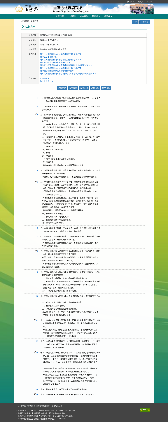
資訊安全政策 (57, 406)
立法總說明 (44, 78)
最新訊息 (60, 16)
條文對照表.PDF (46, 81)
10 (37, 296)
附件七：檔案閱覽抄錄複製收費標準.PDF (57, 71)
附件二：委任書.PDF (48, 57)
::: (123, 2)
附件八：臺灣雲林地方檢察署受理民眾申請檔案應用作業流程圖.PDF (68, 74)
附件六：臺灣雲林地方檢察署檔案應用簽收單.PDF (60, 68)
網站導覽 (130, 2)
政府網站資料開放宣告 (26, 406)
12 (37, 341)
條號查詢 (84, 88)
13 (37, 353)
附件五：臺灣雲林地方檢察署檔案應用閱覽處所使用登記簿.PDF (66, 65)
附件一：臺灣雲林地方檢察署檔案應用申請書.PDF (60, 54)
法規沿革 (95, 88)
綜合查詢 (84, 16)
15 (37, 394)
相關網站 (108, 16)
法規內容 (62, 88)
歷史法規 (106, 88)
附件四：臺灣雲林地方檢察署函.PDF (55, 62)
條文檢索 (73, 88)
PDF (135, 22)
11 (37, 320)
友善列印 (144, 22)
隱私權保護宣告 (43, 406)
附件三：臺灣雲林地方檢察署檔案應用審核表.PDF (60, 60)
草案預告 (96, 16)
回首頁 (140, 2)
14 (37, 389)
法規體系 (72, 16)
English (149, 2)
